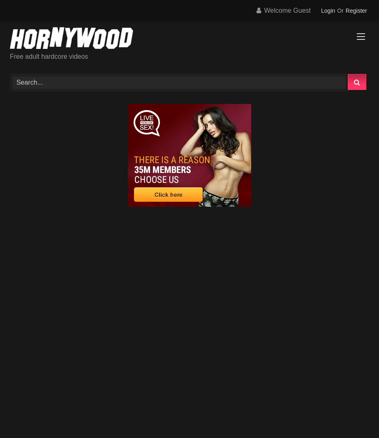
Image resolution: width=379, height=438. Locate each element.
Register (356, 10)
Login (328, 10)
